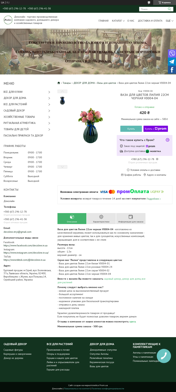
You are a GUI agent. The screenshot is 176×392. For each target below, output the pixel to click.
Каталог (117, 20)
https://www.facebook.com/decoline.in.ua (25, 245)
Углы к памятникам (143, 356)
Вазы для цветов (106, 83)
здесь (132, 321)
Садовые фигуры (13, 349)
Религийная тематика (101, 358)
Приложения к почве (58, 349)
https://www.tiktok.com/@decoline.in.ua (24, 259)
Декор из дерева (13, 358)
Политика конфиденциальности (108, 388)
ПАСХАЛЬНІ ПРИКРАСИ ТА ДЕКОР (23, 135)
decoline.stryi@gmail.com (17, 231)
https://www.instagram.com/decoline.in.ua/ (26, 252)
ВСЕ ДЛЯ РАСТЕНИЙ (15, 104)
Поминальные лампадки (146, 361)
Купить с (155, 128)
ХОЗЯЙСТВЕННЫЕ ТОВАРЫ (19, 116)
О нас (130, 20)
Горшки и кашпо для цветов (62, 358)
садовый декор (112, 278)
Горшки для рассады (58, 369)
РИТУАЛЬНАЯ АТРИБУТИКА (20, 123)
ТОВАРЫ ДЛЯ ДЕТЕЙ (16, 129)
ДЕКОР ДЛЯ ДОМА (15, 98)
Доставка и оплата (150, 20)
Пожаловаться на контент (77, 388)
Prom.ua (103, 385)
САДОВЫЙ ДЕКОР (14, 110)
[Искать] (169, 9)
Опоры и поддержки (58, 353)
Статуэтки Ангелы (99, 353)
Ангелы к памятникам (144, 352)
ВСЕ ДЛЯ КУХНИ (13, 92)
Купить (131, 128)
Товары (66, 83)
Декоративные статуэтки (103, 349)
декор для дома (131, 278)
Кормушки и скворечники (17, 353)
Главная (103, 20)
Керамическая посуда (102, 362)
